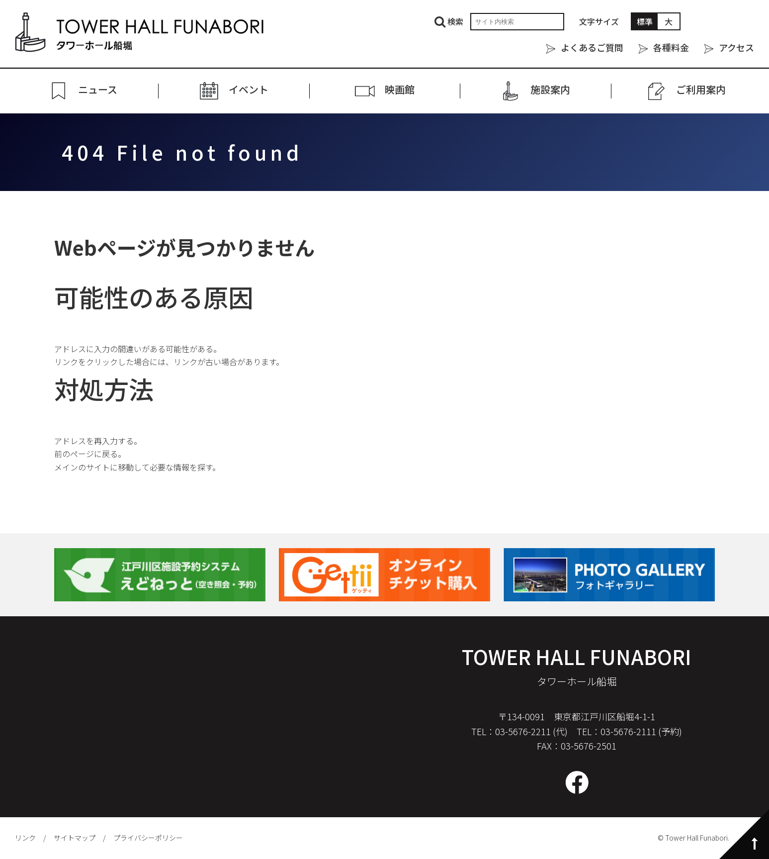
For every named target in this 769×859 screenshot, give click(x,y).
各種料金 (671, 47)
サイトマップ (74, 838)
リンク (25, 838)
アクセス (736, 47)
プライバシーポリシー (148, 838)
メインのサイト (82, 467)
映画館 (400, 90)
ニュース (97, 90)
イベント (248, 90)
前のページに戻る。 (90, 454)
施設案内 (550, 90)
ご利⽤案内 (701, 90)
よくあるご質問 (592, 47)
